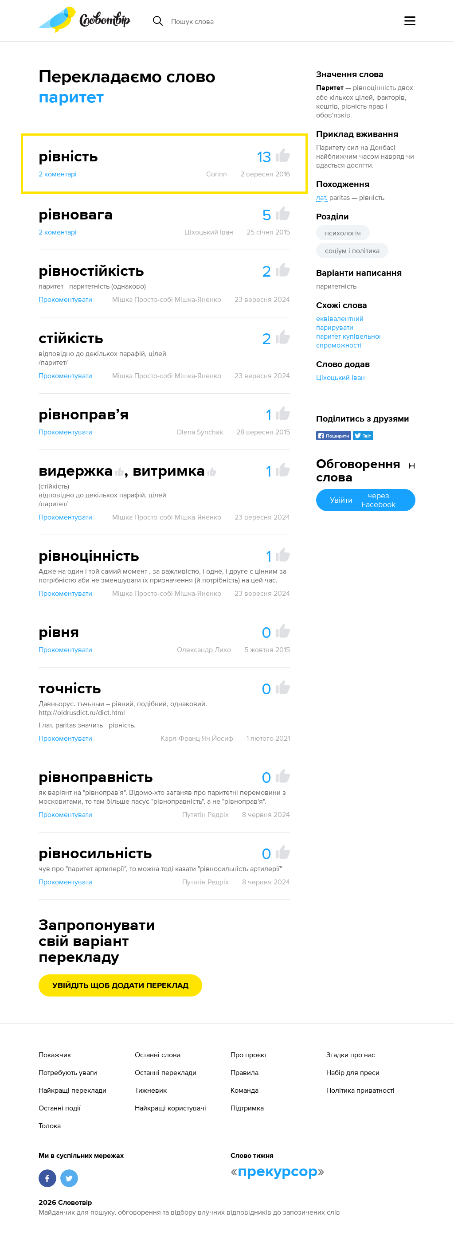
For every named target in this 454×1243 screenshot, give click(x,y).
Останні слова (157, 1055)
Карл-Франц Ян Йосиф (196, 738)
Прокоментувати (65, 299)
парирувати (334, 327)
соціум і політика (352, 250)
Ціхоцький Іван (340, 377)
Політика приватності (360, 1090)
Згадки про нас (350, 1055)
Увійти (366, 500)
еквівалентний (340, 318)
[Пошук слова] (239, 21)
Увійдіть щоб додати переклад (120, 986)
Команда (244, 1090)
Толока (50, 1126)
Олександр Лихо (204, 649)
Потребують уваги (68, 1072)
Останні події (60, 1108)
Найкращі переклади (72, 1090)
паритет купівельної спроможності (348, 340)
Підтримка (247, 1108)
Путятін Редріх (205, 814)
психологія (343, 233)
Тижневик (151, 1090)
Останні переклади (165, 1072)
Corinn (216, 174)
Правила (244, 1072)
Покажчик (55, 1055)
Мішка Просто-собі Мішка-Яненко (166, 299)
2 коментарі (58, 174)
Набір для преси (353, 1072)
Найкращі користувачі (170, 1108)
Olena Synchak (199, 432)
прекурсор (277, 1172)
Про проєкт (249, 1055)
